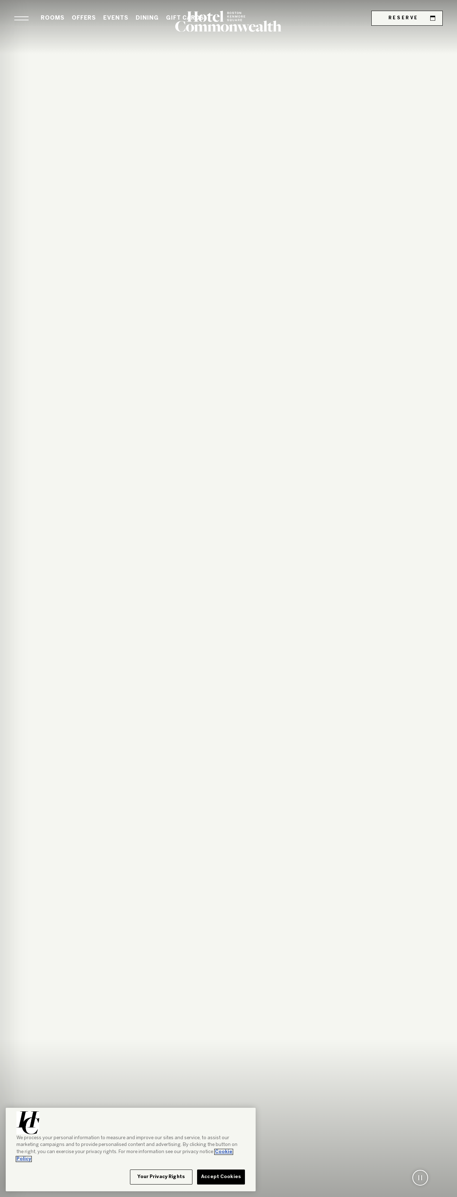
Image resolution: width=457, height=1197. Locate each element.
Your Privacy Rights (161, 1177)
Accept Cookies (221, 1177)
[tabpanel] (228, 598)
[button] (21, 18)
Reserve (411, 18)
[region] (131, 1149)
